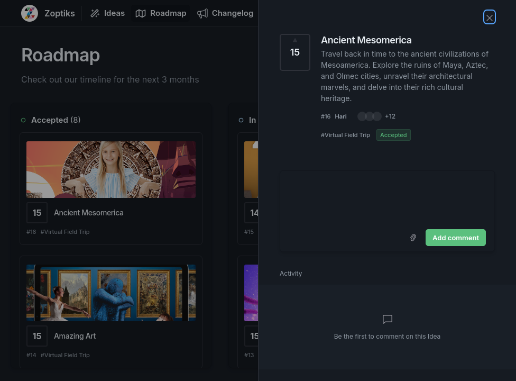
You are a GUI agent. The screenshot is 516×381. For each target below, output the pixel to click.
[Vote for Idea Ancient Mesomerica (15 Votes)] (295, 52)
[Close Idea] (489, 17)
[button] (376, 116)
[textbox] (387, 198)
